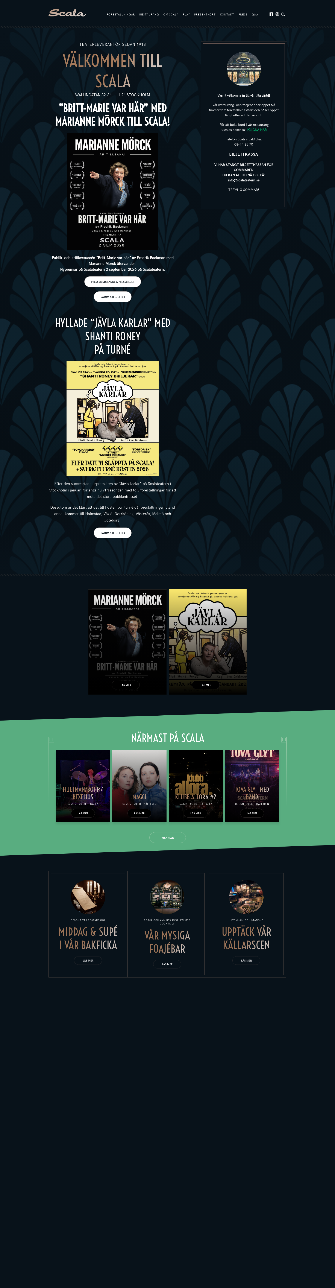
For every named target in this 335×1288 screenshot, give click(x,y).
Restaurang (149, 14)
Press (242, 14)
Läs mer (125, 685)
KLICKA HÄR (257, 129)
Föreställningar (120, 14)
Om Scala (171, 14)
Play (186, 14)
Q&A (255, 14)
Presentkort (205, 14)
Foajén (94, 804)
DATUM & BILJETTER (112, 296)
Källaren (150, 804)
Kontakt (227, 14)
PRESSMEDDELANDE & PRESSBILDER (112, 281)
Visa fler (167, 837)
